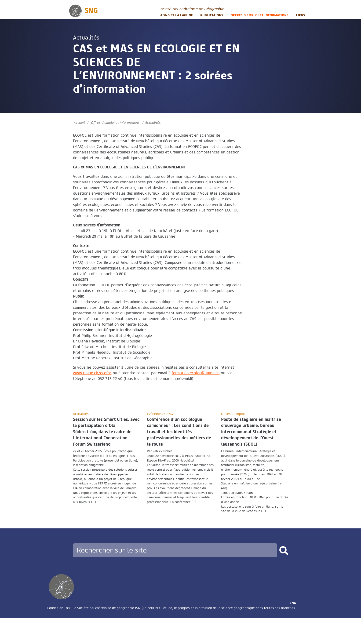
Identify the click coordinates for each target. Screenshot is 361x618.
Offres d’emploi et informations (259, 15)
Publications (211, 15)
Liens (300, 15)
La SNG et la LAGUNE (175, 15)
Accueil (79, 122)
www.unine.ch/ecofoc (92, 373)
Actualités (86, 37)
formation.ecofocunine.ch (196, 373)
